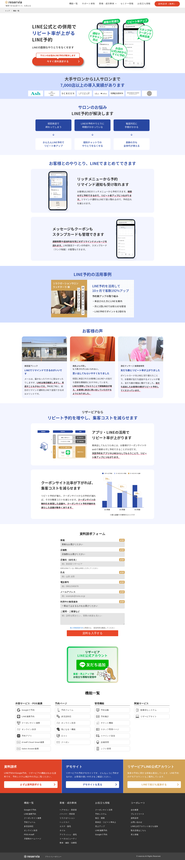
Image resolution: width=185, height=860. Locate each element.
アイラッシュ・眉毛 (68, 834)
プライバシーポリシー (53, 857)
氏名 (62, 572)
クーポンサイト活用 (103, 810)
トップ (7, 11)
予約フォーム (29, 822)
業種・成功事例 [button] (107, 4)
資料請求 (134, 818)
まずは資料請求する (31, 784)
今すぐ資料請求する (58, 61)
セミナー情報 (127, 4)
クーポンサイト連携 (32, 818)
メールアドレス (68, 592)
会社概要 (134, 810)
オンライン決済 (30, 830)
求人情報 (134, 834)
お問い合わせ (136, 822)
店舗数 (63, 550)
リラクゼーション (67, 818)
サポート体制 (88, 4)
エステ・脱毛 (65, 826)
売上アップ (100, 826)
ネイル (62, 830)
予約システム (101, 814)
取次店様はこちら (138, 830)
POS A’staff (29, 834)
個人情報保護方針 (76, 628)
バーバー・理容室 (67, 814)
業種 (62, 540)
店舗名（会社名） (69, 560)
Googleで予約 (30, 810)
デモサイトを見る (92, 784)
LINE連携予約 (30, 814)
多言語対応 (29, 826)
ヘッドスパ (64, 822)
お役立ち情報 (143, 4)
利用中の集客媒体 (69, 602)
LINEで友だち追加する (154, 784)
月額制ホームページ (32, 839)
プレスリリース (137, 814)
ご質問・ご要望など (70, 611)
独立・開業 (100, 818)
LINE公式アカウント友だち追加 (144, 826)
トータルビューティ (68, 839)
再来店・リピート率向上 (105, 822)
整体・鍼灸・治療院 (68, 843)
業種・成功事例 (68, 803)
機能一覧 (73, 4)
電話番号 (64, 582)
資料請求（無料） (167, 4)
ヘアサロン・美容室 (68, 810)
